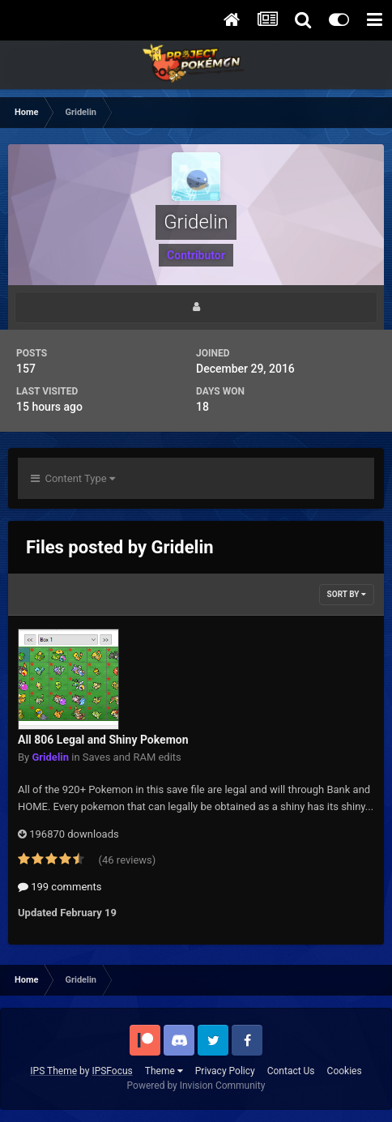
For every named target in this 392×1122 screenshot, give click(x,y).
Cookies (344, 1071)
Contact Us (291, 1071)
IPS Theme (53, 1071)
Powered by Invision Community (196, 1085)
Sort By (346, 594)
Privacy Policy (225, 1071)
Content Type (73, 478)
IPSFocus (112, 1071)
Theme (164, 1071)
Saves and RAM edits (132, 757)
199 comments (59, 887)
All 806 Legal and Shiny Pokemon (103, 739)
